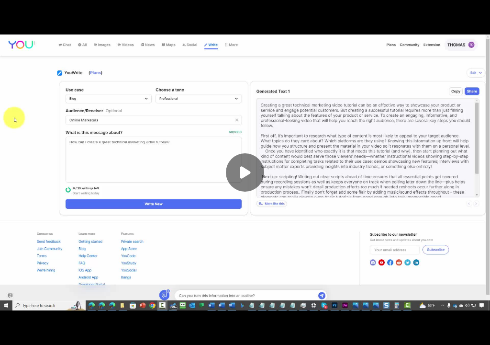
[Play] (245, 172)
